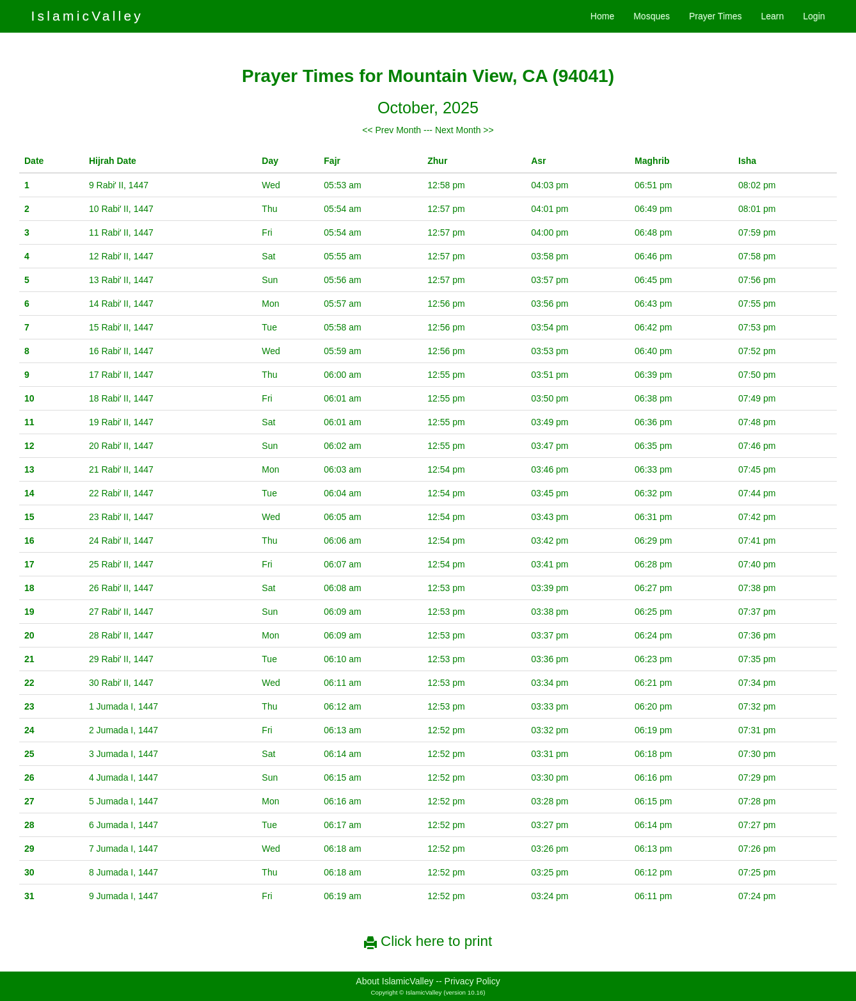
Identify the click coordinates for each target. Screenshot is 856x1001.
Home (602, 16)
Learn (772, 16)
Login (814, 16)
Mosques (651, 16)
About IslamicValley (394, 981)
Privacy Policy (472, 981)
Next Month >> (464, 130)
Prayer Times (715, 16)
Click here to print (428, 941)
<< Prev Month (391, 130)
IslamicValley (87, 15)
